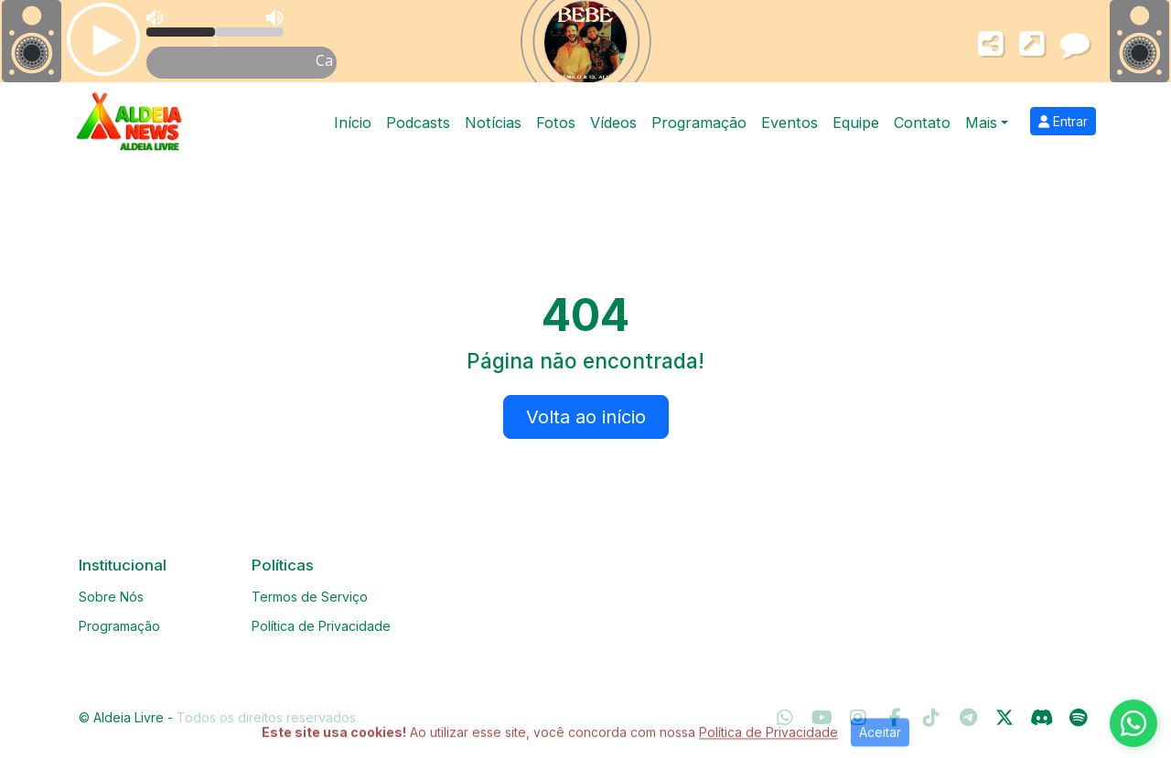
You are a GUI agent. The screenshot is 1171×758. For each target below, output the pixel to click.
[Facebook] (895, 718)
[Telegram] (968, 718)
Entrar (1063, 121)
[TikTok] (931, 718)
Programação (699, 122)
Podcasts (418, 122)
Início (352, 122)
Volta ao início (586, 417)
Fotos (555, 122)
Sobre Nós (111, 596)
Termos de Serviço (310, 596)
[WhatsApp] (785, 718)
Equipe (856, 122)
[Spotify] (1078, 718)
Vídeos (613, 122)
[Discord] (1041, 718)
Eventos (789, 122)
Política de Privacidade (321, 626)
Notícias (493, 122)
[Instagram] (858, 718)
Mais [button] (981, 122)
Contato (922, 122)
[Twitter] (1004, 718)
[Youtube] (822, 718)
